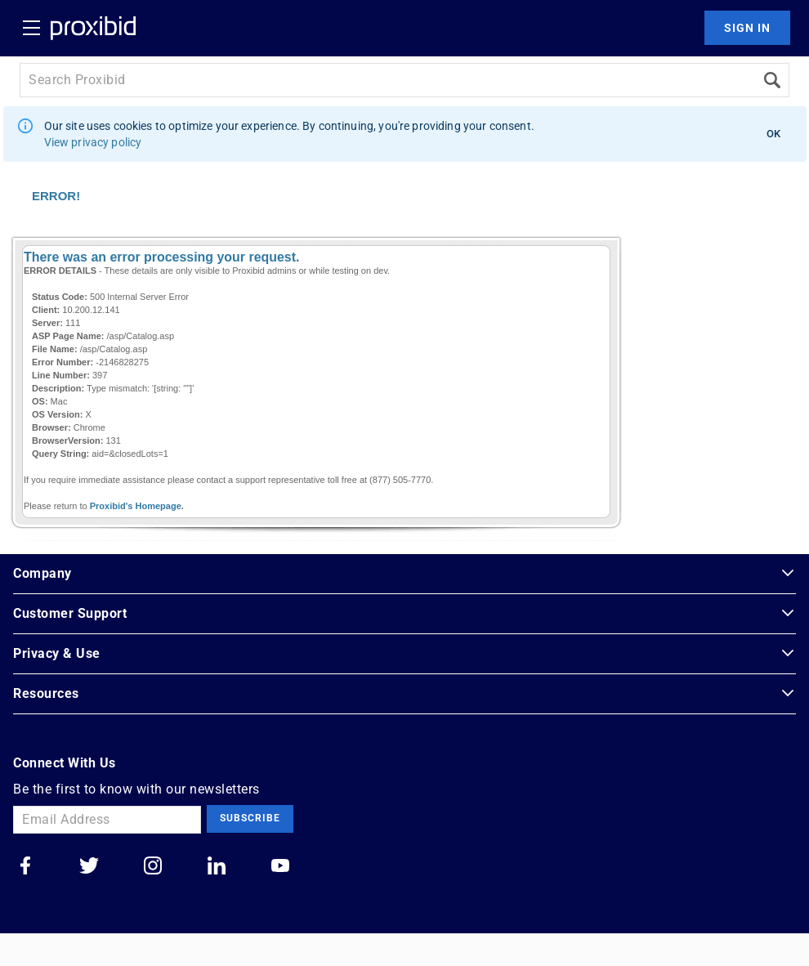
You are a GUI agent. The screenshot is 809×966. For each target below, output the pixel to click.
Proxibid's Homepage (135, 506)
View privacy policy (93, 142)
